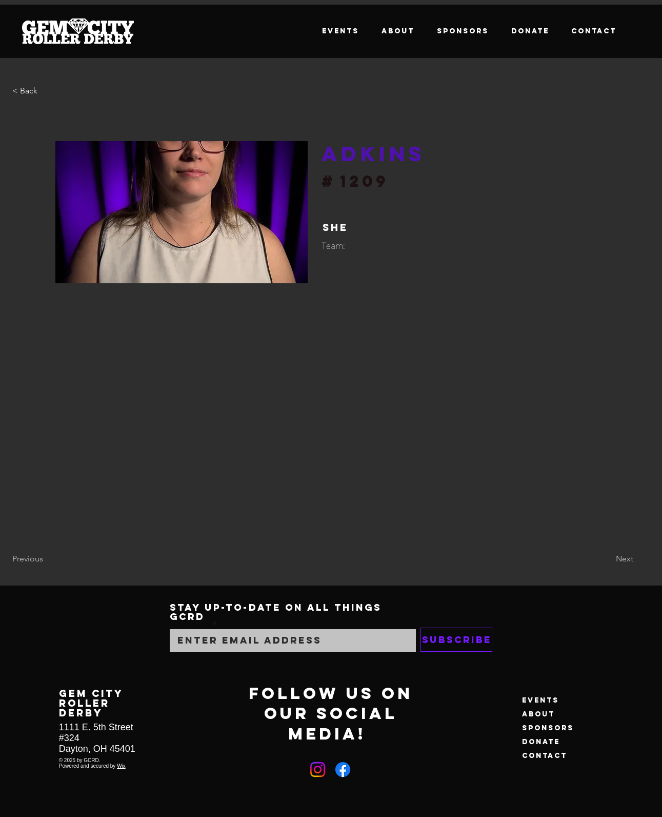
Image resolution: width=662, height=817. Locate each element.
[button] (46, 91)
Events (540, 700)
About (538, 714)
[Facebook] (343, 770)
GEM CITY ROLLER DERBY (91, 702)
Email (189, 625)
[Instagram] (318, 770)
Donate (541, 741)
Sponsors (548, 728)
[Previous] (46, 559)
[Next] (607, 559)
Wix (121, 766)
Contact (544, 755)
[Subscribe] (456, 640)
